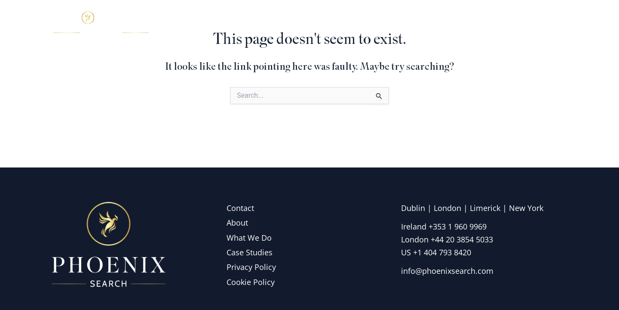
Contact (544, 23)
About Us (375, 23)
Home (326, 23)
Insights (496, 23)
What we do (437, 23)
